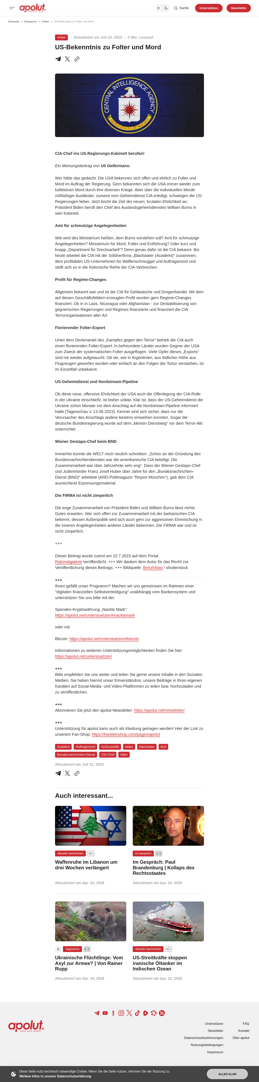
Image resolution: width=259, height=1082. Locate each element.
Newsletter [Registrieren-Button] (238, 8)
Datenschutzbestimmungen (203, 1038)
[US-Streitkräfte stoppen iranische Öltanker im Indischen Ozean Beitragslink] (168, 963)
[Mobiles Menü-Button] (12, 8)
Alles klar (227, 1074)
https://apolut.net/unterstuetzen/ (83, 656)
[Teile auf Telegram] (59, 59)
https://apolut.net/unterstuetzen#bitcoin (104, 639)
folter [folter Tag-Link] (124, 754)
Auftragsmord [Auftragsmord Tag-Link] (85, 746)
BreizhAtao (153, 567)
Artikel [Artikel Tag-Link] (61, 37)
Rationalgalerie (68, 561)
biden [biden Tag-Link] (129, 746)
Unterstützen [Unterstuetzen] (209, 8)
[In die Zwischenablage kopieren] (76, 59)
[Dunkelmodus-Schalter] (162, 8)
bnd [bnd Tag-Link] (163, 746)
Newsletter (215, 1030)
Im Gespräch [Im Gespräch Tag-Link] (143, 853)
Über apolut (240, 1038)
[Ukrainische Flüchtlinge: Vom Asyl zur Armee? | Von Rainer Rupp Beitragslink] (90, 963)
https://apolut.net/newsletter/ (159, 710)
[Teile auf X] (67, 59)
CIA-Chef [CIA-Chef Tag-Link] (108, 754)
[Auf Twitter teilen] (67, 773)
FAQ (246, 1023)
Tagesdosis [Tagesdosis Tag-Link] (72, 949)
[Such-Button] (181, 8)
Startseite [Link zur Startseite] (13, 21)
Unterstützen (214, 1023)
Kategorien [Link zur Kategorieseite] (30, 21)
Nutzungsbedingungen (207, 1045)
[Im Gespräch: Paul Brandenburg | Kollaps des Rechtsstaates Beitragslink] (168, 867)
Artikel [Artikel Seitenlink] (45, 21)
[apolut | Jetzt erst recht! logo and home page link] (32, 8)
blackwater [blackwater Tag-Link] (147, 746)
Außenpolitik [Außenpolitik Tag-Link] (110, 746)
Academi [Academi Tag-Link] (63, 746)
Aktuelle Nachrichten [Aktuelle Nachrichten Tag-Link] (70, 853)
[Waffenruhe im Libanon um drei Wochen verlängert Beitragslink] (90, 865)
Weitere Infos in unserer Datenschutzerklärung (55, 1076)
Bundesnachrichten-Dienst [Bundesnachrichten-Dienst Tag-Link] (76, 754)
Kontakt (243, 1030)
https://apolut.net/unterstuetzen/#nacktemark (95, 615)
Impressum (215, 1052)
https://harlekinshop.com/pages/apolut (126, 734)
